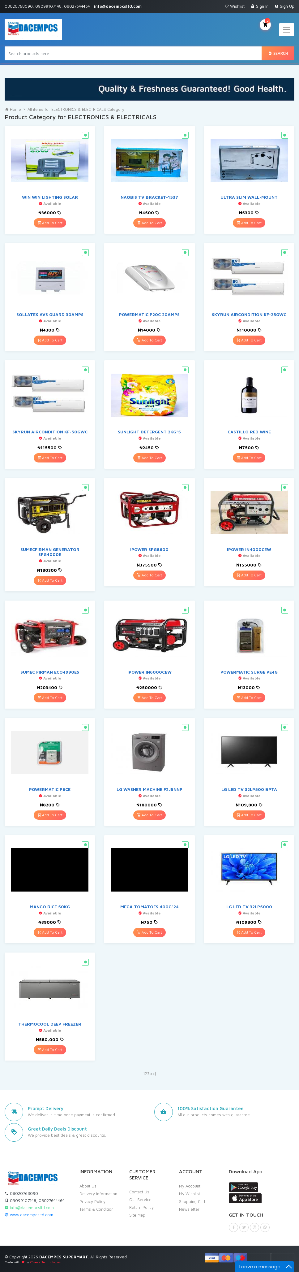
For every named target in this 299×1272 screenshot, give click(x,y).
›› (150, 1073)
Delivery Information (98, 1193)
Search (278, 53)
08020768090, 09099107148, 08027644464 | (73, 6)
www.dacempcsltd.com (29, 1214)
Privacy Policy (92, 1201)
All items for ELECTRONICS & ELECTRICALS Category (76, 109)
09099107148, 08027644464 (35, 1200)
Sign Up (284, 6)
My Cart (265, 24)
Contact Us (139, 1191)
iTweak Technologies (45, 1262)
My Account (189, 1185)
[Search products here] (133, 53)
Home (13, 109)
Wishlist (235, 6)
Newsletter (189, 1209)
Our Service (140, 1199)
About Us (87, 1185)
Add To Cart (49, 222)
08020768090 (21, 1193)
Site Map (137, 1215)
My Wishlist (189, 1193)
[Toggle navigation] (286, 29)
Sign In (259, 6)
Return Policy (141, 1207)
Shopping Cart (192, 1201)
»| (154, 1073)
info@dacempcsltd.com (29, 1207)
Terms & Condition (96, 1209)
